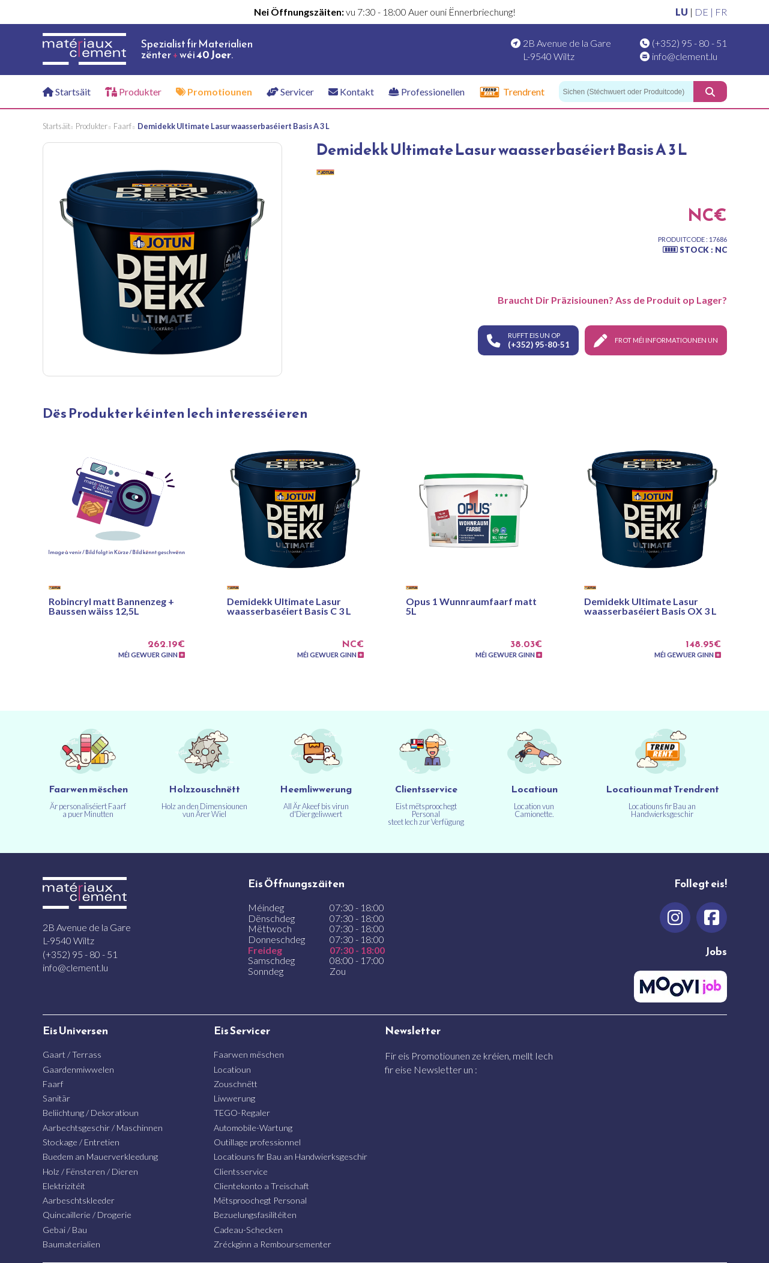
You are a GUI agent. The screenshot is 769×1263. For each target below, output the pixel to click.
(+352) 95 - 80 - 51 (689, 43)
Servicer (290, 91)
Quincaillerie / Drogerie (87, 1215)
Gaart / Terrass (72, 1054)
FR (721, 11)
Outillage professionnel (257, 1142)
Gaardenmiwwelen (78, 1069)
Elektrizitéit (64, 1186)
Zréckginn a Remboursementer (272, 1244)
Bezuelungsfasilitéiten (255, 1215)
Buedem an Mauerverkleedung (100, 1156)
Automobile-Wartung (253, 1128)
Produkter (133, 91)
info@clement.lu (684, 56)
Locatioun (232, 1069)
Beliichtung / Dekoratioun (91, 1113)
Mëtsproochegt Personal (260, 1200)
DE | (705, 11)
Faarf (53, 1084)
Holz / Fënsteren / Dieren (90, 1171)
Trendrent (511, 92)
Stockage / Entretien (81, 1142)
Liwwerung (234, 1098)
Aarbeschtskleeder (79, 1200)
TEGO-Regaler (242, 1113)
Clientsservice (241, 1171)
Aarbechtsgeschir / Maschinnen (103, 1128)
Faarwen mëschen (249, 1054)
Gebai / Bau (65, 1230)
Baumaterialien (71, 1244)
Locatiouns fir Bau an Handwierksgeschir (290, 1156)
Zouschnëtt (236, 1084)
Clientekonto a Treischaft (261, 1186)
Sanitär (56, 1098)
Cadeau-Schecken (248, 1230)
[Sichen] (626, 91)
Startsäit (67, 91)
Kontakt (351, 91)
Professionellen (426, 91)
